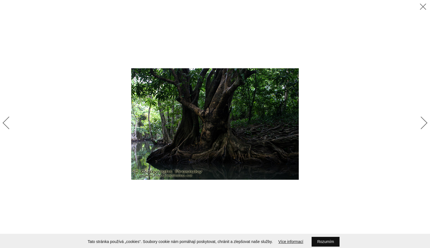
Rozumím (325, 241)
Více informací (290, 241)
